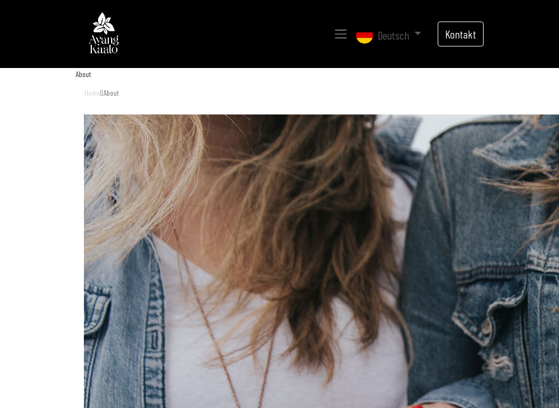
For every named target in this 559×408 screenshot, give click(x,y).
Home (92, 92)
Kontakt (460, 34)
